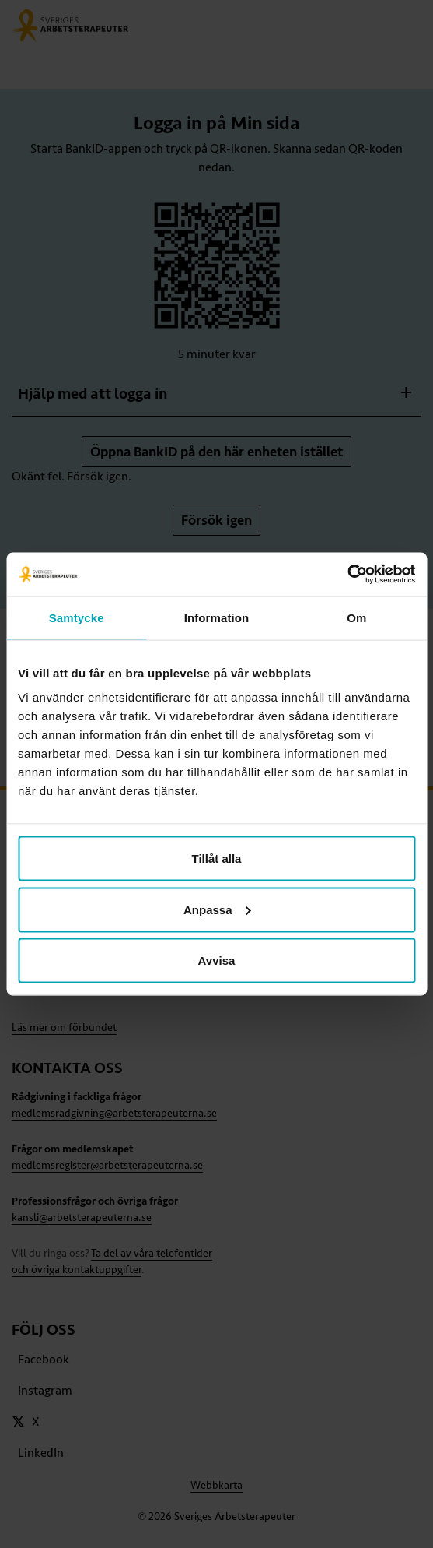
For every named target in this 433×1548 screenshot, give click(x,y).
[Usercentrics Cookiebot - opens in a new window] (347, 575)
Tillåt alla (217, 858)
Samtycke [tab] (76, 617)
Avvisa (217, 960)
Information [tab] (217, 617)
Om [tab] (356, 617)
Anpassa (217, 909)
